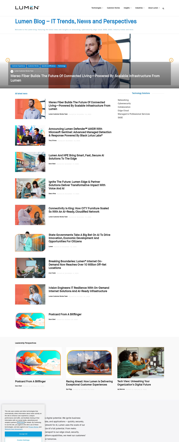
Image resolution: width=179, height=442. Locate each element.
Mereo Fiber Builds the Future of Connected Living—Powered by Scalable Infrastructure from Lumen (79, 103)
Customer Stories (113, 8)
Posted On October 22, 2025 (67, 317)
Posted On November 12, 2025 (80, 214)
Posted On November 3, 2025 (68, 271)
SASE (120, 115)
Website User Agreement (13, 432)
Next (171, 59)
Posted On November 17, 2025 (68, 161)
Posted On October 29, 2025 (79, 294)
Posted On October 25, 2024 (83, 387)
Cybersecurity (124, 101)
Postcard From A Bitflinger (65, 312)
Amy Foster (52, 271)
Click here (20, 426)
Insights (127, 8)
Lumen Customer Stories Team (58, 112)
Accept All (23, 437)
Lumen (51, 244)
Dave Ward (52, 161)
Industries (139, 8)
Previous (8, 59)
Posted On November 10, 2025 (65, 244)
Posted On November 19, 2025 (80, 112)
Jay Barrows (121, 387)
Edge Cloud (123, 108)
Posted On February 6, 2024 (136, 387)
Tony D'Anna (52, 138)
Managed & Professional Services (134, 112)
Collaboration (124, 105)
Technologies (96, 8)
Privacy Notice (33, 430)
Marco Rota (52, 191)
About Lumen (153, 8)
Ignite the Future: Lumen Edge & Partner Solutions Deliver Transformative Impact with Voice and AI (77, 183)
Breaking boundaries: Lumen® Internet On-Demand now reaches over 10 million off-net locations (77, 262)
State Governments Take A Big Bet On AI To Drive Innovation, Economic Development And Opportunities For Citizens (79, 236)
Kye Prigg (69, 387)
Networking (123, 98)
